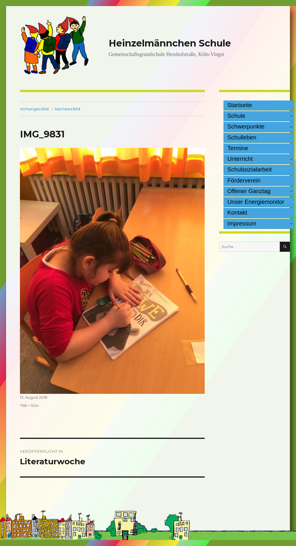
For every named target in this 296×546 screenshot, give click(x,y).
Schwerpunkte (245, 126)
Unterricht (240, 159)
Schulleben (241, 137)
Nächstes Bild (67, 109)
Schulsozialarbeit (249, 169)
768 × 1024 (29, 405)
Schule (236, 116)
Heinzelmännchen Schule (170, 43)
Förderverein (244, 180)
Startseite (239, 105)
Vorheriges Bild (34, 109)
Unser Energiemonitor (255, 202)
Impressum (241, 223)
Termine (237, 148)
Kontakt (237, 212)
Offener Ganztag (249, 191)
